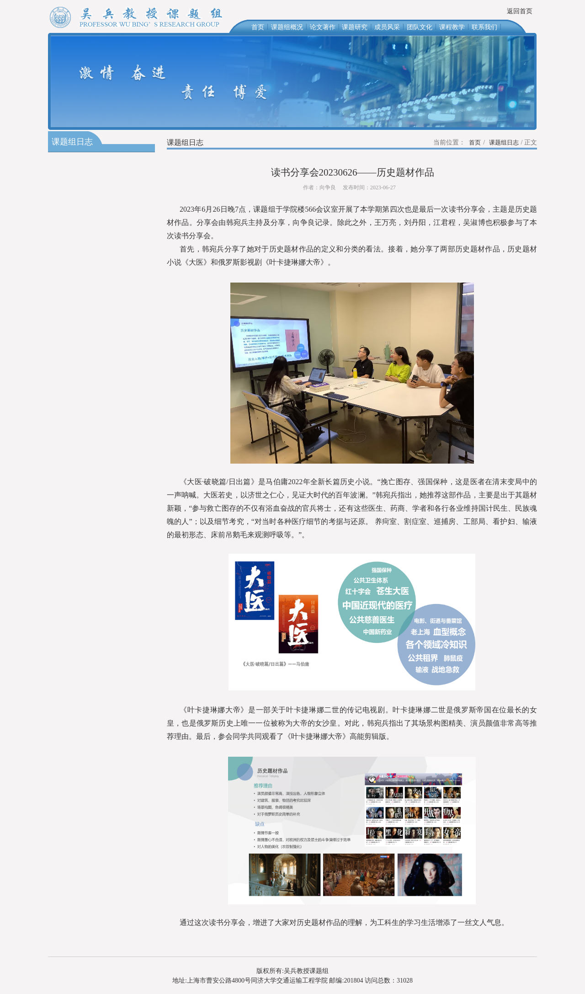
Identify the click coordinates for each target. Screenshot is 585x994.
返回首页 (519, 11)
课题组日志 (504, 142)
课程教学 (452, 27)
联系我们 (484, 27)
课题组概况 (287, 27)
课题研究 (354, 27)
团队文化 (419, 27)
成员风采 (387, 27)
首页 (257, 27)
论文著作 (322, 27)
